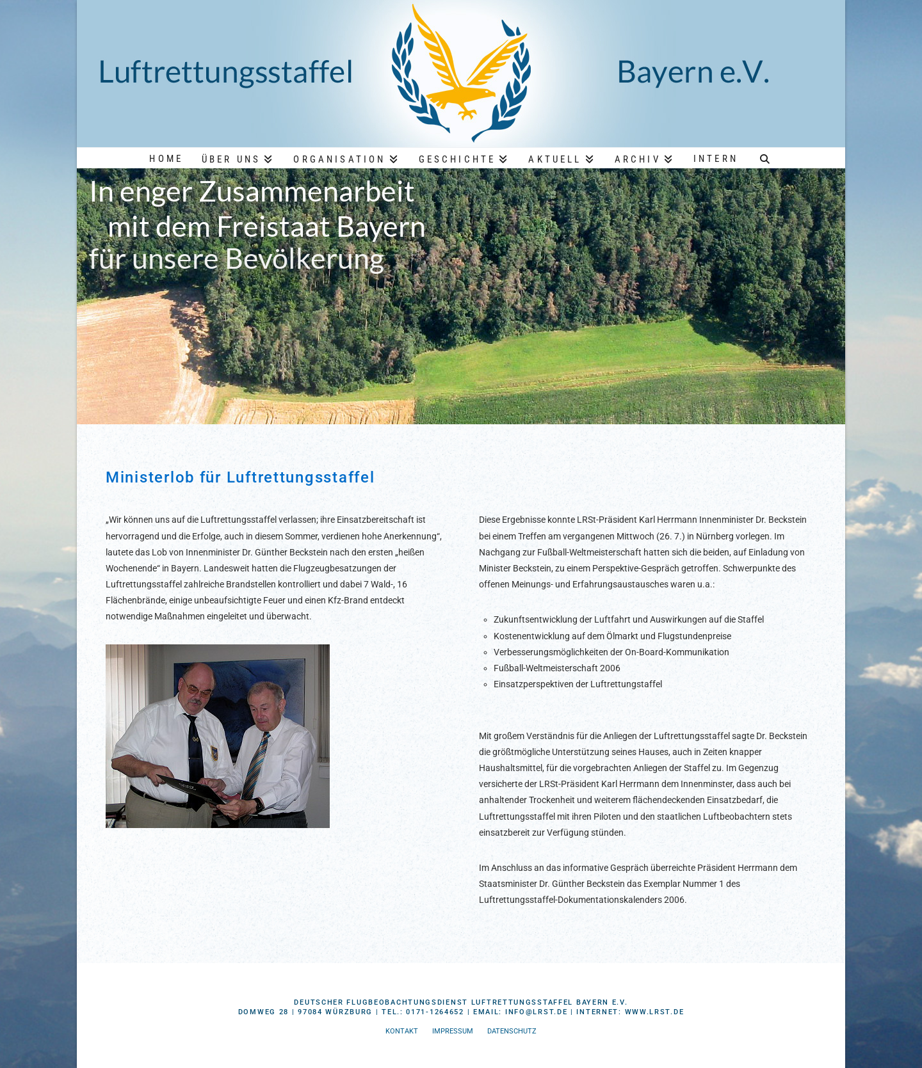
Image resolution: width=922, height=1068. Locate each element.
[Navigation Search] (765, 157)
